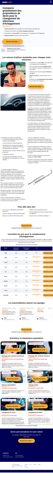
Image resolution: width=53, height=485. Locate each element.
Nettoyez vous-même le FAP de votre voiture (12, 215)
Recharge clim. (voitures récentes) (39, 356)
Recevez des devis (26, 225)
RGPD (39, 464)
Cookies (34, 464)
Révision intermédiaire (9, 385)
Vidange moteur (33, 385)
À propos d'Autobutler (19, 456)
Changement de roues (8, 412)
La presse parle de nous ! (8, 456)
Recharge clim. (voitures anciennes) (13, 356)
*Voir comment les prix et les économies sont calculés (13, 45)
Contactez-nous (6, 455)
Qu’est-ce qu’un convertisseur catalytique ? (39, 215)
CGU (30, 464)
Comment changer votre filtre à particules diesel (13, 213)
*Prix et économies (19, 455)
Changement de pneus (35, 412)
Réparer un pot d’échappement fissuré (38, 209)
